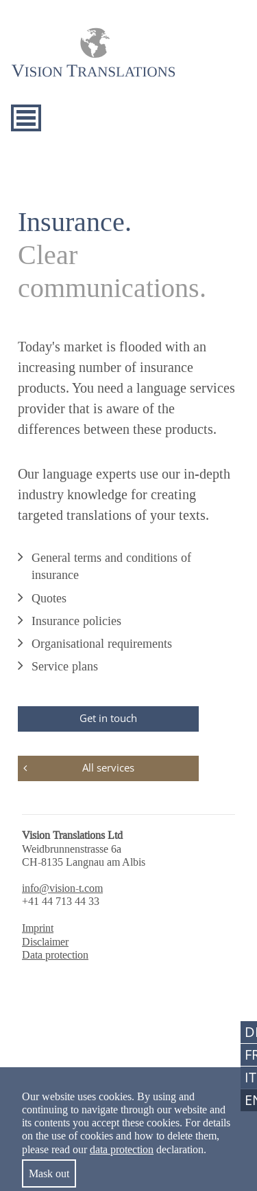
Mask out (49, 1173)
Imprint (37, 928)
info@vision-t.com (62, 888)
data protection (122, 1149)
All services (108, 767)
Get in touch (108, 718)
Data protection (55, 955)
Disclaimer (45, 942)
